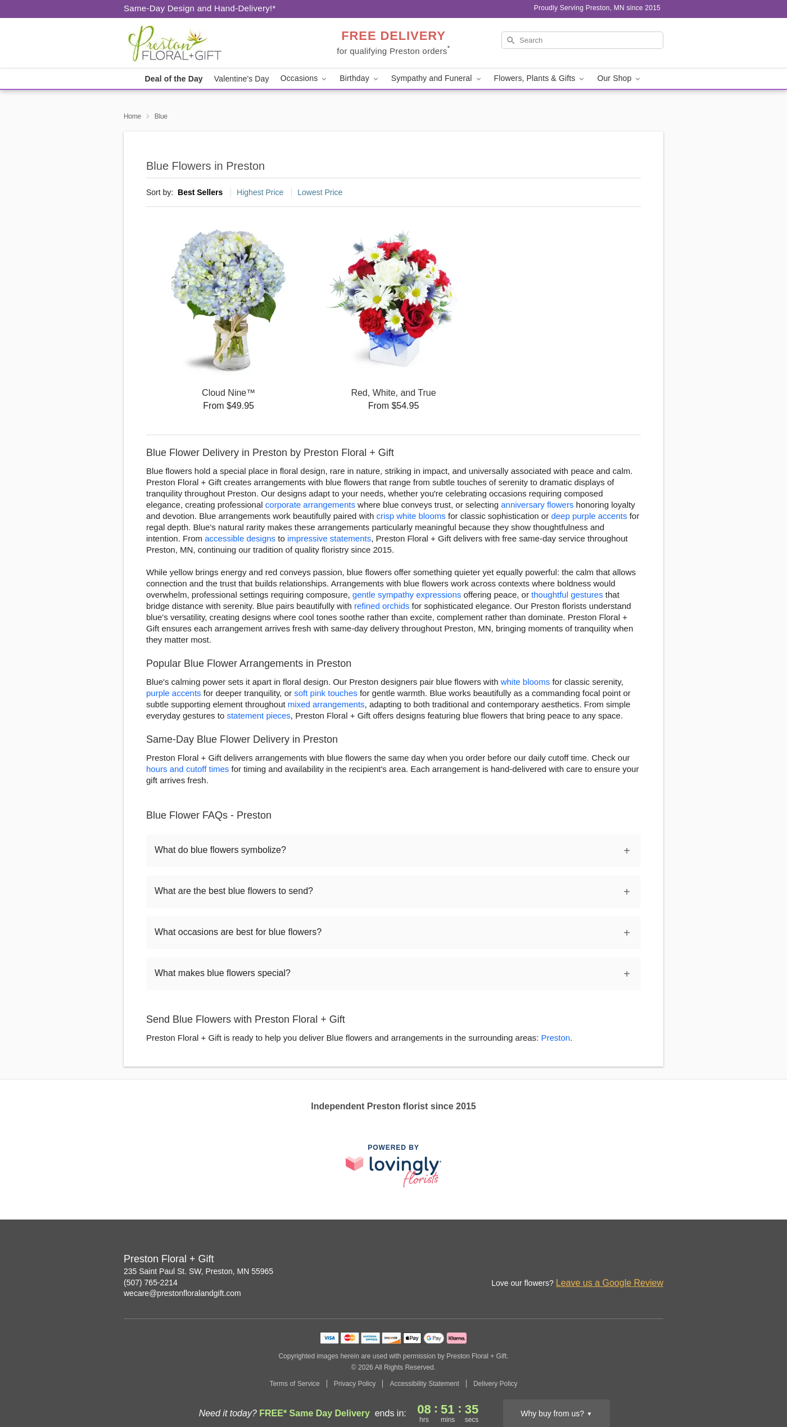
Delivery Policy (495, 1383)
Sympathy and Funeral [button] (437, 78)
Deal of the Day (174, 78)
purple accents (173, 693)
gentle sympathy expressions (406, 594)
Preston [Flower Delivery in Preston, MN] (555, 1037)
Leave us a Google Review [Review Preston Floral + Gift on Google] (609, 1283)
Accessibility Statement (424, 1383)
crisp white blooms (410, 516)
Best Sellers (200, 192)
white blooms (525, 682)
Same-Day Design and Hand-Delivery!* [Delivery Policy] (200, 8)
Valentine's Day (241, 78)
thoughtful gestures (567, 594)
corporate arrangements (310, 504)
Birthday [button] (360, 78)
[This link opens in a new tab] (393, 1166)
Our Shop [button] (619, 78)
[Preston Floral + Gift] (205, 43)
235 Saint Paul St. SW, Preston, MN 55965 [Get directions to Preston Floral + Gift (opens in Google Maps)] (198, 1271)
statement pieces (258, 715)
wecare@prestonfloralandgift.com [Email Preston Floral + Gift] (182, 1293)
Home (132, 116)
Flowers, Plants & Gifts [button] (540, 78)
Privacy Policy (355, 1383)
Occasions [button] (305, 78)
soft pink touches (326, 693)
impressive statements (329, 538)
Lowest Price (319, 192)
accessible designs (240, 538)
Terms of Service (294, 1383)
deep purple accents (589, 516)
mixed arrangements (326, 704)
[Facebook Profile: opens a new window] (631, 1260)
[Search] (582, 40)
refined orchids (381, 606)
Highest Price (260, 192)
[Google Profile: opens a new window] (655, 1260)
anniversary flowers (537, 504)
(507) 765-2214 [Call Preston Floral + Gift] (151, 1282)
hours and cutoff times (187, 769)
